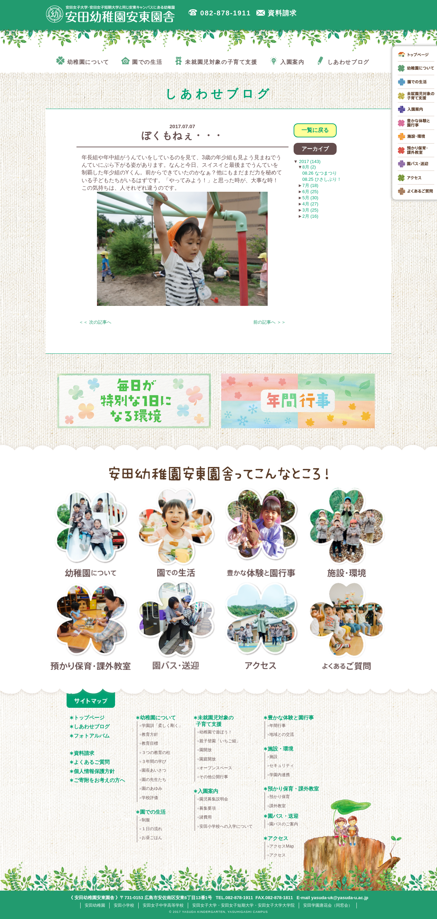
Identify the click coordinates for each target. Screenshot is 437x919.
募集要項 (207, 808)
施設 (273, 756)
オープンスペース (215, 768)
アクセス (261, 626)
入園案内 (208, 791)
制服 (146, 819)
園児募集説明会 (213, 799)
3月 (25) (310, 210)
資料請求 (84, 753)
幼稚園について (91, 534)
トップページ (89, 717)
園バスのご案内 (283, 824)
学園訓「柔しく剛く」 (162, 725)
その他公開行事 (213, 776)
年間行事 (277, 725)
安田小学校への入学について (226, 826)
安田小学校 (124, 905)
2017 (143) (309, 161)
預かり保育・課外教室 (91, 626)
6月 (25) (310, 191)
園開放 (205, 749)
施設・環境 (347, 534)
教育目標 (150, 743)
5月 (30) (310, 197)
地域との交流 (281, 734)
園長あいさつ (154, 770)
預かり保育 (279, 796)
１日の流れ (152, 828)
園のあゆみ (152, 788)
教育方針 (150, 734)
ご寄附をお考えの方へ (99, 780)
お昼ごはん (152, 837)
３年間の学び (154, 761)
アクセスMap (281, 846)
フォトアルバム (92, 736)
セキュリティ (281, 765)
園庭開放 (207, 759)
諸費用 (205, 817)
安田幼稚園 (95, 905)
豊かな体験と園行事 (261, 534)
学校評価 (150, 797)
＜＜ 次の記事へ (95, 322)
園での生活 (176, 534)
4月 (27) (310, 203)
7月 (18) (310, 185)
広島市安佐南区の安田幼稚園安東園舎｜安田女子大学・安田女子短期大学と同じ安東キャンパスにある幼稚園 (110, 14)
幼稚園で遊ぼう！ (215, 732)
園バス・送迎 (176, 626)
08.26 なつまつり (319, 173)
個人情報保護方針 (94, 771)
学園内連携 (279, 774)
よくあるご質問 (347, 626)
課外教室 (277, 805)
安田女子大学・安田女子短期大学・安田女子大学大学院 (243, 905)
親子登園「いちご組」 (219, 741)
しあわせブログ (92, 726)
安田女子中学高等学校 (163, 905)
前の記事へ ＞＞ (269, 322)
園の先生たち (154, 779)
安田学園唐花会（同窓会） (327, 905)
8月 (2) (309, 167)
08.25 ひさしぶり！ (321, 179)
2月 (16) (310, 216)
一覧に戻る (315, 130)
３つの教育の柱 (156, 752)
